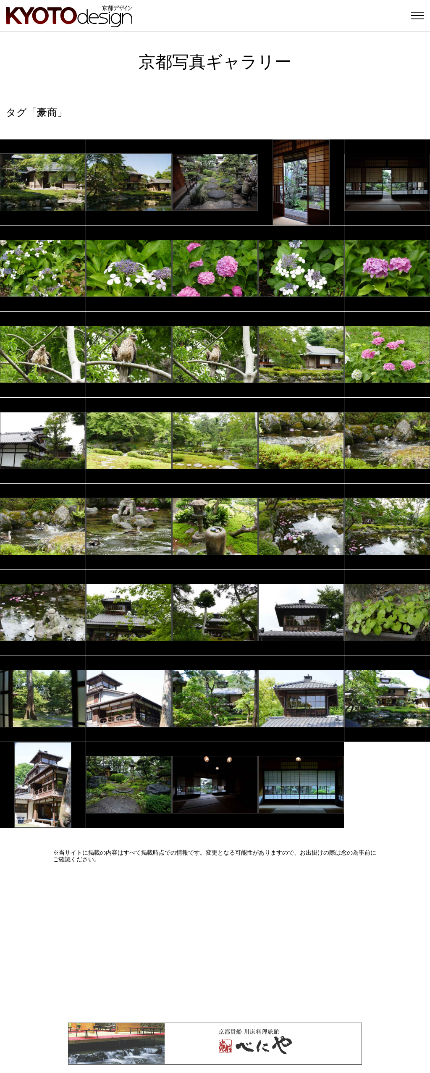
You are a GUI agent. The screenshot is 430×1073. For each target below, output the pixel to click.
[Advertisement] (215, 943)
